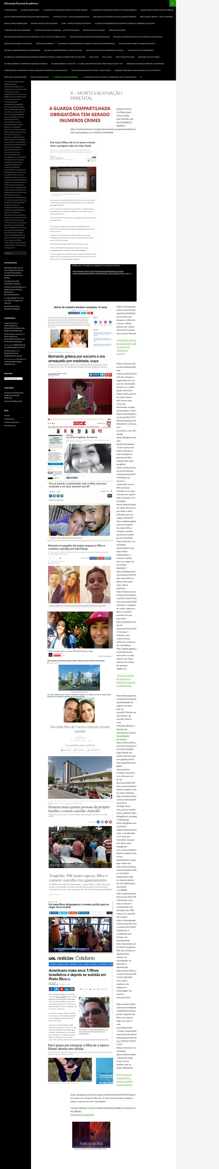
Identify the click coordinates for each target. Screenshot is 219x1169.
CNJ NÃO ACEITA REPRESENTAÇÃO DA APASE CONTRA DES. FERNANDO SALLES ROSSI (125, 23)
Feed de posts (9, 419)
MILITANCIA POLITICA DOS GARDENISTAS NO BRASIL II (105, 50)
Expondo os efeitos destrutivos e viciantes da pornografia (137, 37)
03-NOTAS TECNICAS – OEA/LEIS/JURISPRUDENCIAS (71, 17)
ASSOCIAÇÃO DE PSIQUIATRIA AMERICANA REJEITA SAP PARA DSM (14, 328)
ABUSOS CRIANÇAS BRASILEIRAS (15, 23)
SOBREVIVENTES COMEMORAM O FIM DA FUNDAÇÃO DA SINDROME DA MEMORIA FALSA (36, 70)
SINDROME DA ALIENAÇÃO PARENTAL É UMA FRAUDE (145, 64)
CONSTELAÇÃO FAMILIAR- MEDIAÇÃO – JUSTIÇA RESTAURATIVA (56, 30)
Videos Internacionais (40, 77)
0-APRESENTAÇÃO (10, 10)
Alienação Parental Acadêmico (21, 3)
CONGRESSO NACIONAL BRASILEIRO (17, 30)
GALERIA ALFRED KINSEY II (45, 43)
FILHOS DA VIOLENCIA (82, 1114)
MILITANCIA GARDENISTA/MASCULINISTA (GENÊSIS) (22, 50)
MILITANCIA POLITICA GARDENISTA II (141, 50)
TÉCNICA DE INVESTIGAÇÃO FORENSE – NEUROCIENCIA (91, 70)
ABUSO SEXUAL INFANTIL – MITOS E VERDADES (156, 17)
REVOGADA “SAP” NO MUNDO (149, 57)
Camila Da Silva (9, 351)
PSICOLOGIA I (107, 57)
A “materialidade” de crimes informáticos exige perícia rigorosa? (14, 300)
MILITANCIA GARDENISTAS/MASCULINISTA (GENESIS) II (63, 50)
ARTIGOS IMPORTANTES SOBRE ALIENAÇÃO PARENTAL (13, 395)
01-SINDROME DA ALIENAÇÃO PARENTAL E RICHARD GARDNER (65, 10)
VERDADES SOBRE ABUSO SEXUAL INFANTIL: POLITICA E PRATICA (137, 70)
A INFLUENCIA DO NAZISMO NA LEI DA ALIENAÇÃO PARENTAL (114, 17)
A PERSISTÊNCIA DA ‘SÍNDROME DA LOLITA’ (13, 353)
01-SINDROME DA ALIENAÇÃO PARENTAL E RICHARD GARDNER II (114, 10)
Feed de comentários (11, 422)
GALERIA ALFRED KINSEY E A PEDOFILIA (18, 43)
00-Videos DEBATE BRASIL (30, 10)
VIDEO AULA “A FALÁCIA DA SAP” (15, 77)
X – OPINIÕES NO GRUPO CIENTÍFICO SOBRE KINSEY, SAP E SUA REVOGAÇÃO (109, 77)
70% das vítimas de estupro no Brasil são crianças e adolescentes (125, 680)
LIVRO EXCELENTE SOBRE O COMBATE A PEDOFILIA (137, 43)
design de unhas (10, 323)
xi (140, 77)
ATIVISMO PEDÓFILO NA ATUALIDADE (44, 23)
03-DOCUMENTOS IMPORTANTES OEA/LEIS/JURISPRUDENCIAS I (26, 17)
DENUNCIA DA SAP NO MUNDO (94, 30)
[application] (103, 283)
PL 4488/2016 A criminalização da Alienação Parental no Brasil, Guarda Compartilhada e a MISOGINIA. (45, 57)
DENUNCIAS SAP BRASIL (117, 30)
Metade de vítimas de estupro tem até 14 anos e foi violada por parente (126, 346)
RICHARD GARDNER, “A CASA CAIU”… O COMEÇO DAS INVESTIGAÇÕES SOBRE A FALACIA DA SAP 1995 (87, 64)
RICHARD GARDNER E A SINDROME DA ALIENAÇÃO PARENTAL (26, 64)
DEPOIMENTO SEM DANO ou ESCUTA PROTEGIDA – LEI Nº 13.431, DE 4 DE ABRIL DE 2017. (35, 37)
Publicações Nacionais (125, 57)
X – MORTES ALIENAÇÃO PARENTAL (65, 77)
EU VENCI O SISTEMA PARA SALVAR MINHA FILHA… (15, 361)
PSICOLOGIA (93, 57)
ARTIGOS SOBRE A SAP (13, 401)
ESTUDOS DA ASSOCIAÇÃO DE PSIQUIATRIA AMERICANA (90, 37)
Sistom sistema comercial (13, 334)
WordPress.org (9, 426)
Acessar (7, 415)
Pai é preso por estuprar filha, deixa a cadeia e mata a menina (124, 1079)
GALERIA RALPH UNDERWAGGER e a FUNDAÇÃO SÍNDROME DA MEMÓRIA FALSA (86, 43)
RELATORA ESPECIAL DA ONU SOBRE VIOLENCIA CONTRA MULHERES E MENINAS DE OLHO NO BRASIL (13, 273)
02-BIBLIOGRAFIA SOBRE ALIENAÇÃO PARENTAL (157, 10)
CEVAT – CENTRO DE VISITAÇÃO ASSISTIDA (76, 23)
